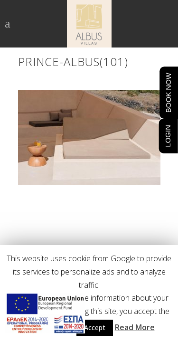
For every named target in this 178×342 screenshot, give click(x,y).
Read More (135, 327)
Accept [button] (94, 327)
